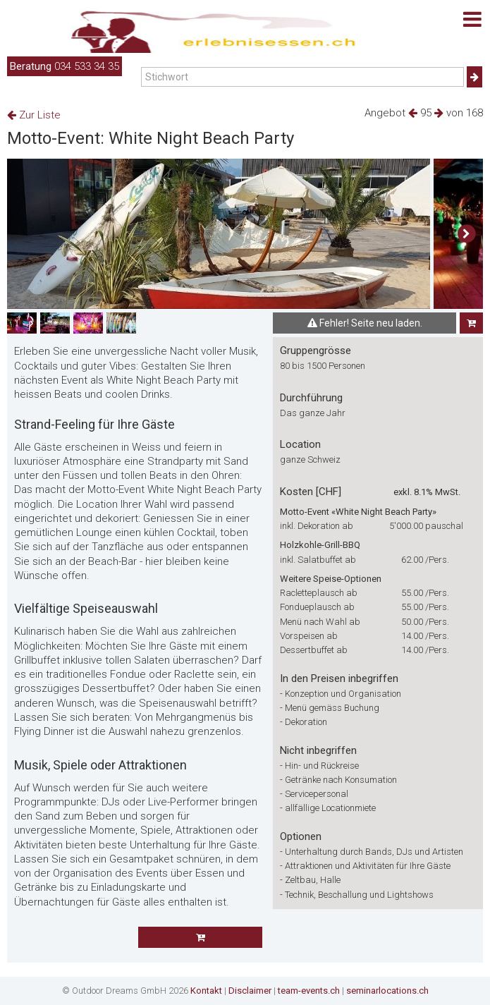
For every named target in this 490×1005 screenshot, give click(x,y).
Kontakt (206, 990)
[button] (466, 234)
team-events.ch (309, 990)
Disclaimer (249, 990)
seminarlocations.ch (387, 990)
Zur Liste (34, 115)
